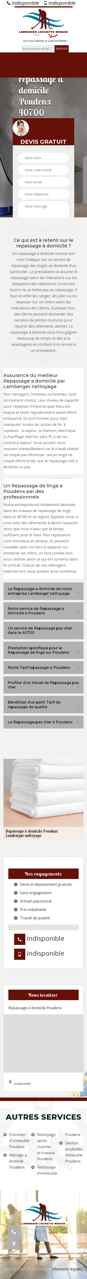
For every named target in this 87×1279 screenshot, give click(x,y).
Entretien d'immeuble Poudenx (18, 1140)
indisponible (23, 3)
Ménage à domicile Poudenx (18, 1161)
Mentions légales (67, 1269)
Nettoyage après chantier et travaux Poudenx (46, 1146)
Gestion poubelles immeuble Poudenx (73, 1152)
